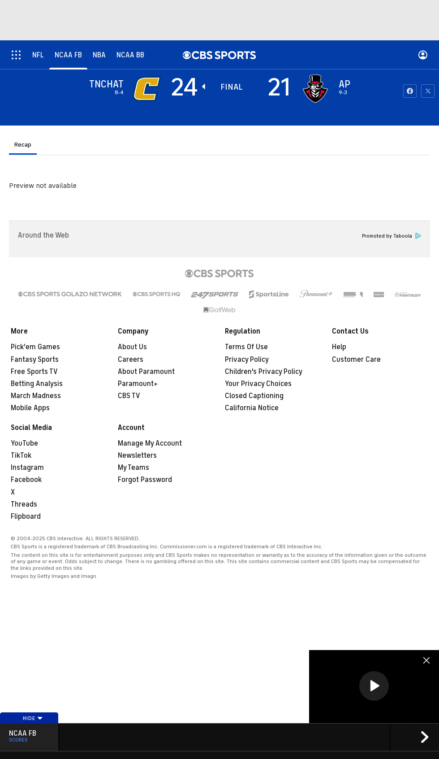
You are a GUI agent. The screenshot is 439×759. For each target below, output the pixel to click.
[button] (374, 686)
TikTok (21, 455)
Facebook (26, 479)
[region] (374, 686)
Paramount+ (138, 383)
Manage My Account (150, 443)
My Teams (133, 467)
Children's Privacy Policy (263, 371)
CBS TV (129, 395)
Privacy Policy (247, 359)
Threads (24, 504)
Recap (22, 144)
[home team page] (315, 88)
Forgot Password (145, 479)
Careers (130, 359)
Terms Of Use (246, 347)
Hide (33, 718)
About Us (132, 347)
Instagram (27, 467)
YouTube (24, 443)
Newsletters (137, 455)
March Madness (36, 395)
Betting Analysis (37, 383)
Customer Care (356, 359)
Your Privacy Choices (258, 383)
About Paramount (146, 371)
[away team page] (147, 88)
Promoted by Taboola (391, 236)
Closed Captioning (254, 395)
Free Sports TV (34, 371)
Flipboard (26, 516)
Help (339, 347)
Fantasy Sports (35, 359)
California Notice (252, 407)
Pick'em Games (35, 347)
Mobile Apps (30, 407)
